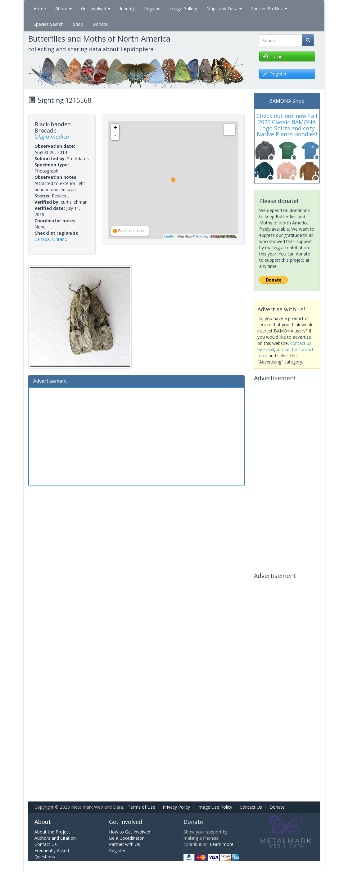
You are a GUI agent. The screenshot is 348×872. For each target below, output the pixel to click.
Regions (152, 8)
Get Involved (96, 8)
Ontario (59, 239)
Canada (42, 239)
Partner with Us (124, 844)
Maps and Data (224, 8)
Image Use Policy (214, 807)
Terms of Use (141, 807)
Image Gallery (183, 8)
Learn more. (222, 844)
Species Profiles (269, 8)
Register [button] (275, 74)
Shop (78, 24)
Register (117, 850)
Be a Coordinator (126, 838)
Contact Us (251, 807)
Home (40, 8)
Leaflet (169, 236)
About (63, 8)
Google (201, 236)
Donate (100, 24)
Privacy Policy (176, 807)
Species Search (49, 24)
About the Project (52, 832)
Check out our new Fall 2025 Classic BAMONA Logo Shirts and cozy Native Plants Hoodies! (286, 125)
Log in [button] (272, 56)
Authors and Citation (55, 838)
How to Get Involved (129, 832)
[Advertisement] (137, 435)
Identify (127, 8)
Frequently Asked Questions (51, 853)
